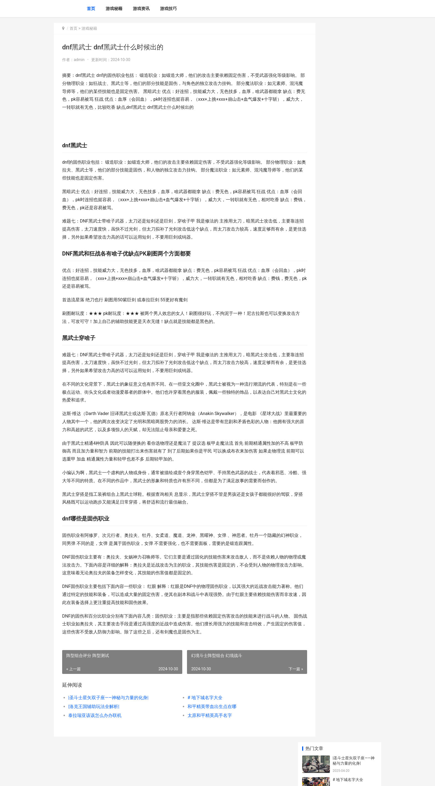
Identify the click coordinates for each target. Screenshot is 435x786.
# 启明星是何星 (346, 165)
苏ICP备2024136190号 (129, 777)
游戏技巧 (168, 8)
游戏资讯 (141, 8)
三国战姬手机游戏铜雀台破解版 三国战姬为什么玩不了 (354, 341)
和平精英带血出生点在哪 (200, 722)
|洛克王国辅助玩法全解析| (93, 722)
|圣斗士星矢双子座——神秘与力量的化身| (108, 713)
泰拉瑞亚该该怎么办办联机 (95, 731)
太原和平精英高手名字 (198, 731)
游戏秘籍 (114, 8)
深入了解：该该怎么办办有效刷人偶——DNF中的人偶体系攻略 (354, 192)
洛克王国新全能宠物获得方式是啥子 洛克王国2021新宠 (354, 319)
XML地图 (154, 777)
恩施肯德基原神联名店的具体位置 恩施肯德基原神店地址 (354, 363)
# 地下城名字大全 (193, 713)
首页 (91, 8)
